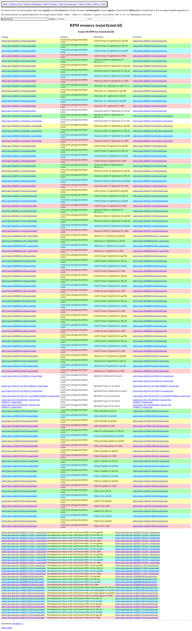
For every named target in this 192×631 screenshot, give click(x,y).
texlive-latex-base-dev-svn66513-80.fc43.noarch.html (22, 587)
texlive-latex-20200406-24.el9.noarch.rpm (150, 296)
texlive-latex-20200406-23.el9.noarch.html (18, 316)
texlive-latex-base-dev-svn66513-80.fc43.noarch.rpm (136, 587)
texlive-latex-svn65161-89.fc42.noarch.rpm (150, 511)
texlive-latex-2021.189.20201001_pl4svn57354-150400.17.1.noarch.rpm (152, 401)
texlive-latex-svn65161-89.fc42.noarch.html (19, 511)
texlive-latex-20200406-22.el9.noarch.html (18, 336)
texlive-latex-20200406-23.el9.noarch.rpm (150, 316)
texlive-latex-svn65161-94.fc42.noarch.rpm (150, 471)
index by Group (16, 4)
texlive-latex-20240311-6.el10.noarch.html (18, 41)
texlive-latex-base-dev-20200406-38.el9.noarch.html (22, 576)
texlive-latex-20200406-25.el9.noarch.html (18, 276)
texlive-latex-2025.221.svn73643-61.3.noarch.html (21, 391)
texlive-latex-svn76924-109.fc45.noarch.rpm (151, 411)
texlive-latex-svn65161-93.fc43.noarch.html (19, 491)
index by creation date (68, 4)
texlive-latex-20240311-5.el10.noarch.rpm (150, 146)
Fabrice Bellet (6, 628)
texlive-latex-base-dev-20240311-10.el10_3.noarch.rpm (137, 532)
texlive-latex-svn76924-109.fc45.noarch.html (19, 411)
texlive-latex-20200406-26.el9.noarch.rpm (150, 256)
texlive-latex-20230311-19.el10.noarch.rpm (150, 191)
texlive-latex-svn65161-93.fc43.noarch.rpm (150, 491)
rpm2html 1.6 (17, 623)
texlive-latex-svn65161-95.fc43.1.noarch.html (19, 451)
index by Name (85, 4)
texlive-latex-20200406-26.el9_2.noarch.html (19, 236)
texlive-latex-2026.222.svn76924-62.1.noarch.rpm (153, 376)
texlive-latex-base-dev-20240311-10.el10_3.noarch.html (24, 532)
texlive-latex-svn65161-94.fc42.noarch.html (19, 471)
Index (5, 4)
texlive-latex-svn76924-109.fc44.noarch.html (19, 431)
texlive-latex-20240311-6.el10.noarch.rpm (150, 41)
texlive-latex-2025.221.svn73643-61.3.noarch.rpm (153, 391)
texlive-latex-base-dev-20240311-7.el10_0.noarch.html (23, 565)
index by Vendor (50, 4)
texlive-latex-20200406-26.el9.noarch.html (18, 256)
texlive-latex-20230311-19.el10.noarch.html (19, 191)
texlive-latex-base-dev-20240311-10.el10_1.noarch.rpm (137, 554)
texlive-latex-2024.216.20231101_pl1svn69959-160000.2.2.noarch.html (30, 396)
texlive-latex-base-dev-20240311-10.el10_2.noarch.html (24, 543)
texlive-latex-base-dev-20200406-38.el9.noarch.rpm (136, 576)
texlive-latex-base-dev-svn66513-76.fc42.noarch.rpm (136, 609)
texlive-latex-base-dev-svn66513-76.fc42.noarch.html (22, 609)
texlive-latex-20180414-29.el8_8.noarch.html (19, 356)
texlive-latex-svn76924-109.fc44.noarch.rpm (151, 431)
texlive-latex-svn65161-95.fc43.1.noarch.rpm (151, 451)
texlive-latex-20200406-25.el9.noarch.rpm (150, 276)
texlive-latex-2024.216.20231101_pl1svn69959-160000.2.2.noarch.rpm (161, 396)
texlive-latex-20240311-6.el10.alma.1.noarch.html (21, 116)
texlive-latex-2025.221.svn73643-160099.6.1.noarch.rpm (156, 386)
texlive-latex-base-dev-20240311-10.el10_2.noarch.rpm (137, 543)
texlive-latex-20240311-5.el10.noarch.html (18, 146)
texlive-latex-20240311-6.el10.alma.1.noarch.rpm (153, 116)
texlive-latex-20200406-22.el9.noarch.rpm (150, 336)
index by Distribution (33, 4)
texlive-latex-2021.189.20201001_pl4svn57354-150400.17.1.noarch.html (20, 401)
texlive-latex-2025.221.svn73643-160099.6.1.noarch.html (24, 386)
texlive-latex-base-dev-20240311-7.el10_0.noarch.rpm (137, 565)
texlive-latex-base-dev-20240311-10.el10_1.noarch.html (24, 554)
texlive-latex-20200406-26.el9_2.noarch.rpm (151, 236)
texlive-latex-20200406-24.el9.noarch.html (18, 296)
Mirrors (96, 4)
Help (104, 4)
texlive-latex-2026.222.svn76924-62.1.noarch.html (21, 376)
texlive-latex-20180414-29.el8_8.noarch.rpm (151, 356)
